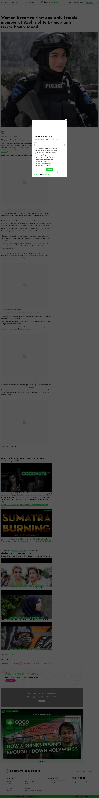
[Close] (66, 120)
